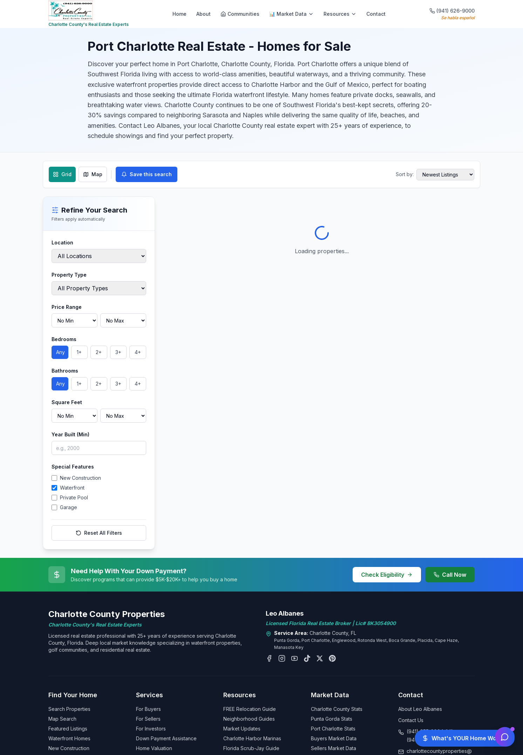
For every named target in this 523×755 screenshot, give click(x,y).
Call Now (450, 574)
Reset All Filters (99, 533)
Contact (376, 14)
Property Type (69, 275)
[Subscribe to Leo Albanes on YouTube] (294, 658)
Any (60, 352)
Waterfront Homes (69, 738)
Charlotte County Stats (336, 709)
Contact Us (410, 720)
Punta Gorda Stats (331, 719)
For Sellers (148, 719)
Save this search (146, 174)
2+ (99, 352)
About (203, 14)
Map (92, 174)
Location (62, 242)
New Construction (68, 748)
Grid (62, 174)
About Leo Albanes (420, 709)
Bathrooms (65, 371)
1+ (79, 352)
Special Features (73, 467)
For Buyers (148, 709)
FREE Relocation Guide (249, 709)
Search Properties (69, 709)
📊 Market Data (291, 14)
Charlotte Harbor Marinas (252, 738)
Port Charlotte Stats (333, 729)
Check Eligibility (387, 574)
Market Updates (241, 729)
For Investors (151, 729)
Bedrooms (64, 339)
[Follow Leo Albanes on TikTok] (307, 658)
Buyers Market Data (333, 738)
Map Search (62, 719)
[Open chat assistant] (505, 737)
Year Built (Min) (70, 434)
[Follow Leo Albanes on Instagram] (281, 658)
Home (179, 14)
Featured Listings (67, 729)
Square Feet (67, 402)
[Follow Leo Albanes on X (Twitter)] (319, 658)
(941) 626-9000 (452, 11)
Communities (239, 14)
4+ (138, 352)
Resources (340, 14)
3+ (118, 352)
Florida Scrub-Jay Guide (251, 748)
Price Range (67, 307)
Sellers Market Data (333, 748)
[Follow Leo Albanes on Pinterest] (332, 658)
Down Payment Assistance (166, 738)
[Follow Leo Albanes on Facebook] (269, 658)
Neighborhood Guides (249, 719)
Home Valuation (154, 748)
